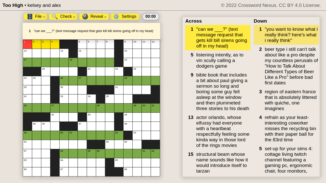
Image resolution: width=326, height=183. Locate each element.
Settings (124, 16)
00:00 (150, 16)
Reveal (94, 16)
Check (63, 16)
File (36, 16)
